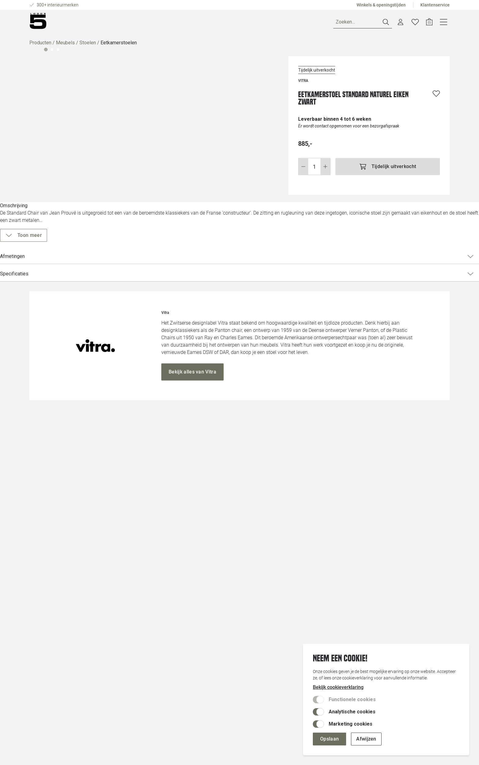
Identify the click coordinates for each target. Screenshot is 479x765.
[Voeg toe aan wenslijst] (436, 96)
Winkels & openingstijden (381, 4)
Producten (40, 45)
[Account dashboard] (415, 23)
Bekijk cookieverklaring (338, 687)
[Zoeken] (377, 23)
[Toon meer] (321, 235)
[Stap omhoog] (325, 169)
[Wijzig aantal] (314, 169)
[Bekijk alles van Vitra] (192, 530)
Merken (111, 23)
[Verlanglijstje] (430, 23)
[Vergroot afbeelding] (155, 185)
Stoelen (87, 45)
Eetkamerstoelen (119, 45)
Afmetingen (366, 256)
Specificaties (366, 274)
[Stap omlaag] (303, 169)
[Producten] (47, 23)
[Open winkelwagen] (444, 23)
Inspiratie (139, 23)
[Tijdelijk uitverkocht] (387, 169)
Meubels (65, 45)
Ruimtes (84, 23)
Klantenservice (435, 4)
